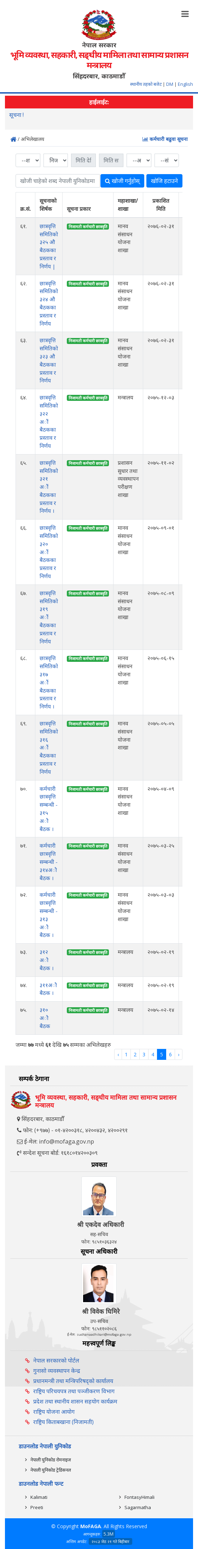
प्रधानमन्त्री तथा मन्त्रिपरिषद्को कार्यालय (73, 1381)
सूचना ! (16, 116)
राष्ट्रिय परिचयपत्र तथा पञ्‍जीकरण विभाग (74, 1391)
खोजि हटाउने (164, 181)
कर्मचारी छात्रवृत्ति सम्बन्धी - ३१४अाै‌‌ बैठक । (49, 861)
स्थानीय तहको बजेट (146, 84)
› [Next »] (178, 1054)
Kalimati (38, 1497)
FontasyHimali (139, 1497)
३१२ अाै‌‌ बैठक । (47, 960)
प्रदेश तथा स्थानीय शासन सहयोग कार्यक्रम (75, 1401)
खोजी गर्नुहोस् (122, 181)
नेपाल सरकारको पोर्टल (56, 1360)
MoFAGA (90, 1526)
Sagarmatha (137, 1507)
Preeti (36, 1507)
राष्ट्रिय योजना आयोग (54, 1412)
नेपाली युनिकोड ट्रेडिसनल (50, 1470)
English (185, 84)
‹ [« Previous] (118, 1054)
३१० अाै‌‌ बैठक (45, 1017)
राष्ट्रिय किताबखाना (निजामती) (63, 1422)
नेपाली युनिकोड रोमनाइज (50, 1459)
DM (169, 84)
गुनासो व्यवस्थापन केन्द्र (56, 1371)
